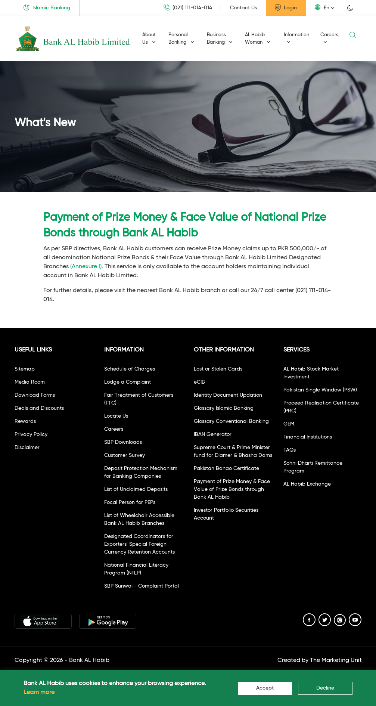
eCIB (199, 382)
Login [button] (286, 7)
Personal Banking (181, 38)
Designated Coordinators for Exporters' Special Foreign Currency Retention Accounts (139, 544)
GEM (288, 424)
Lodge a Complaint (127, 382)
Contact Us (243, 7)
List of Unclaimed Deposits (136, 489)
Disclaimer (27, 447)
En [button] (322, 7)
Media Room (30, 382)
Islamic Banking (47, 7)
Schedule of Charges (129, 369)
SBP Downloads (123, 442)
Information (296, 38)
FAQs (289, 450)
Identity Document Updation (228, 395)
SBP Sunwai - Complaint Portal (141, 586)
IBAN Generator (212, 434)
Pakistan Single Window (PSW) (320, 390)
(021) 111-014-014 (188, 7)
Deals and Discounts (39, 408)
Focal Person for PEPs (129, 502)
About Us (149, 38)
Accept (265, 688)
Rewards (25, 421)
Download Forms (35, 395)
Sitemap (25, 369)
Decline (325, 688)
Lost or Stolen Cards (218, 369)
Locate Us (116, 416)
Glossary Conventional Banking (231, 421)
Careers (329, 38)
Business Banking (220, 38)
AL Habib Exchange (307, 484)
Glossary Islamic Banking (224, 408)
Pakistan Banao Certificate (226, 468)
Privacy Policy (31, 434)
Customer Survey (124, 455)
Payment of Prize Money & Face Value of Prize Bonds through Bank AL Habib (232, 489)
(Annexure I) (86, 267)
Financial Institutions (307, 437)
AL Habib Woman (257, 38)
